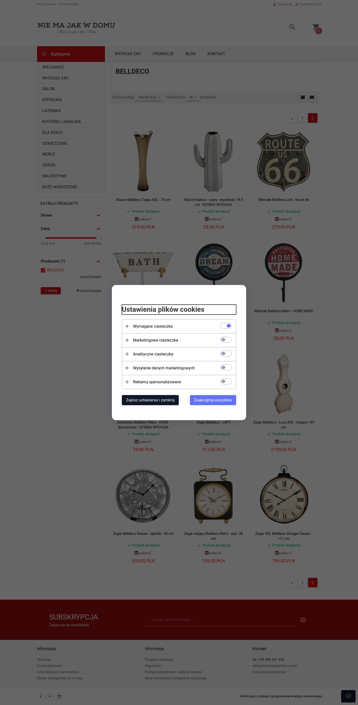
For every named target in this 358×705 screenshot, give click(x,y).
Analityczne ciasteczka (153, 354)
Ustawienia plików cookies (163, 309)
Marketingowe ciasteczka (155, 340)
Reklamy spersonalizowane (157, 382)
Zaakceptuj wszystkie (213, 400)
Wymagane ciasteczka (153, 326)
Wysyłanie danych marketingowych (164, 368)
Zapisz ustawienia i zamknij (150, 400)
